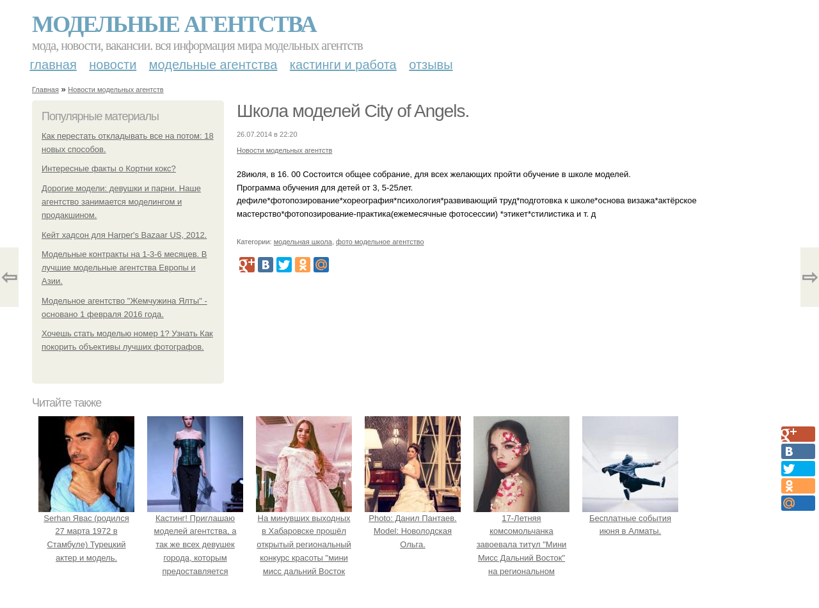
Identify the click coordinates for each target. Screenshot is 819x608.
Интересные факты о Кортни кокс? (109, 168)
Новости (112, 65)
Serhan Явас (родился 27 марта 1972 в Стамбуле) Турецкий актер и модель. (86, 531)
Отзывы (430, 65)
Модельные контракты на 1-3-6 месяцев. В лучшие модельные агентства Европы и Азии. (124, 267)
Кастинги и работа (343, 65)
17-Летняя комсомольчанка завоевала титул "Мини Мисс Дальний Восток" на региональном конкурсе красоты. (521, 544)
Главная (53, 65)
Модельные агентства (174, 24)
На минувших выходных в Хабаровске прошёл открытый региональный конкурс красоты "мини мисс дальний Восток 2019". (304, 544)
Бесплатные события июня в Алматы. (630, 518)
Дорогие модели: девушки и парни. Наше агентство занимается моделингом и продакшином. (121, 201)
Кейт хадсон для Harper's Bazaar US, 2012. (124, 235)
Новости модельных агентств (115, 89)
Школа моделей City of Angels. (353, 111)
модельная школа (303, 242)
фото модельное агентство (380, 242)
